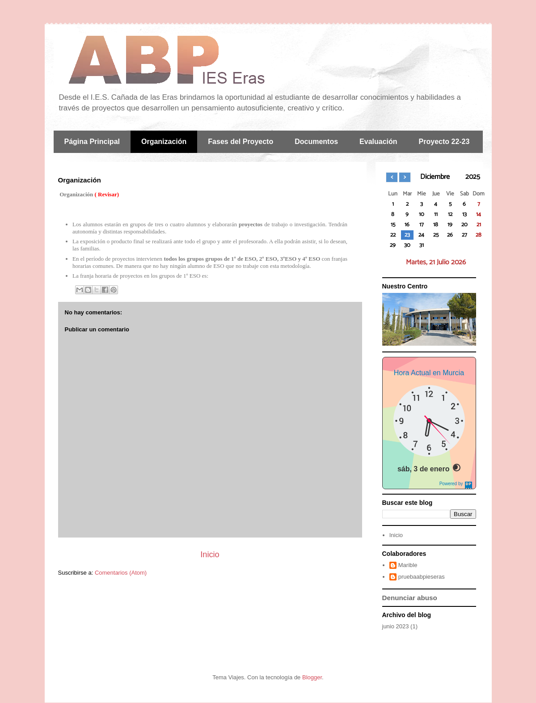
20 (464, 224)
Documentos (316, 141)
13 (464, 214)
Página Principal (92, 141)
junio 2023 (395, 626)
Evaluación (378, 141)
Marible (408, 565)
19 (450, 224)
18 (435, 224)
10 (422, 214)
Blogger (312, 677)
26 (450, 235)
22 (393, 235)
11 (436, 214)
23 (407, 235)
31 (421, 245)
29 (392, 245)
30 (407, 245)
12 (450, 214)
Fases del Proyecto (240, 141)
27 (464, 235)
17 (421, 224)
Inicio (209, 554)
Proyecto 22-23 (444, 141)
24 (421, 235)
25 (436, 235)
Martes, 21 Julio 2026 (436, 262)
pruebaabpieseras (421, 576)
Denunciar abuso (409, 597)
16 (407, 224)
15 (393, 224)
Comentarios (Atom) (121, 572)
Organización (163, 141)
